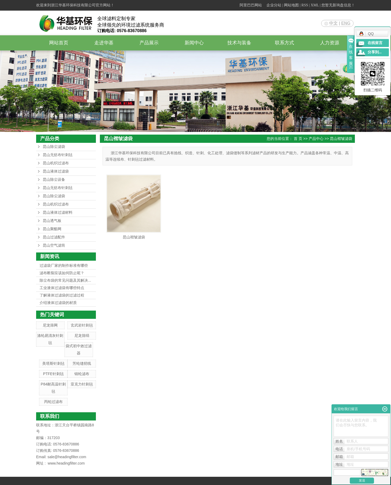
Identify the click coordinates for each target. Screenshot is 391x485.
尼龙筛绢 (81, 335)
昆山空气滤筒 (54, 245)
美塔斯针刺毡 (53, 363)
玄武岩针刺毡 (82, 325)
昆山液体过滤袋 (56, 171)
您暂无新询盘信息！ (338, 5)
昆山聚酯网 (52, 229)
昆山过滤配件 (54, 237)
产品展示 (149, 42)
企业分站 (273, 5)
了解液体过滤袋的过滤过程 (62, 295)
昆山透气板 (52, 221)
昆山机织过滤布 (56, 163)
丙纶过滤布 (53, 402)
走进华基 (103, 42)
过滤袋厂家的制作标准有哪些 (64, 265)
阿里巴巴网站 (251, 5)
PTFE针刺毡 (53, 374)
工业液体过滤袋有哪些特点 (62, 288)
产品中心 (316, 138)
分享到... (375, 52)
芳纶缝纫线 (82, 363)
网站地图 (291, 5)
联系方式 (284, 42)
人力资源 (329, 42)
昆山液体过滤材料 (58, 212)
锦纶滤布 (81, 374)
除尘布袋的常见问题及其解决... (65, 280)
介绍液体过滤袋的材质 (58, 303)
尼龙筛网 (50, 325)
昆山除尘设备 (54, 180)
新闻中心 (194, 42)
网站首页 (58, 42)
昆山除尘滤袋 (54, 147)
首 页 (298, 138)
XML (315, 5)
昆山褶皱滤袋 (341, 138)
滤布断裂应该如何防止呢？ (62, 273)
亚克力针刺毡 (82, 384)
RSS (304, 5)
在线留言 (375, 43)
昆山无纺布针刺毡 (58, 155)
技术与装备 (239, 42)
